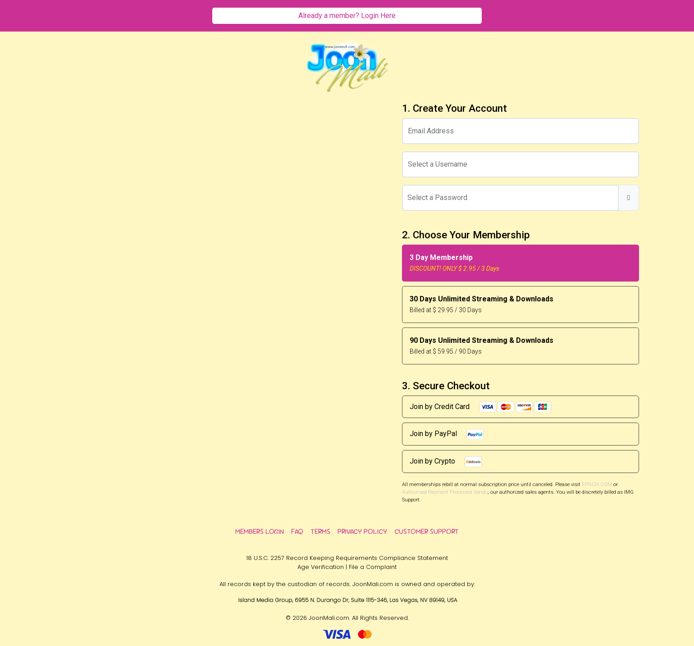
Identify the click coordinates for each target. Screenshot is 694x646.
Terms (320, 531)
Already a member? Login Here (347, 15)
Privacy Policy (362, 531)
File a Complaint (373, 567)
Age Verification (320, 567)
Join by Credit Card (481, 406)
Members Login (259, 531)
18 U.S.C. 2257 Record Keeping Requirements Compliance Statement (347, 558)
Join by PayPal (447, 434)
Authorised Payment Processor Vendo (445, 492)
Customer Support (426, 531)
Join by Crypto (446, 461)
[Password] (510, 198)
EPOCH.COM (597, 484)
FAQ (297, 531)
